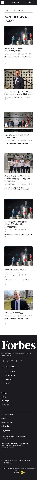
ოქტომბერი (20, 10)
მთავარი (6, 10)
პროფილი (5, 404)
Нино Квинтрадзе (10, 275)
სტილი (3, 418)
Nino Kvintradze (10, 54)
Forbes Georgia (9, 140)
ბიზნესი (4, 397)
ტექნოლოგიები (7, 414)
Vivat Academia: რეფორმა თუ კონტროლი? (14, 436)
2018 (13, 10)
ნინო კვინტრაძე (10, 230)
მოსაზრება (5, 401)
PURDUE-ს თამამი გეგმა (14, 313)
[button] (2, 2)
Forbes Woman (6, 422)
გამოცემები (5, 426)
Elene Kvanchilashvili (11, 97)
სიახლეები (5, 393)
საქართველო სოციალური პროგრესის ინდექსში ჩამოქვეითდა (15, 224)
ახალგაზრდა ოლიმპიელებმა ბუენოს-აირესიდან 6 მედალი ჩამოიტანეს (17, 178)
